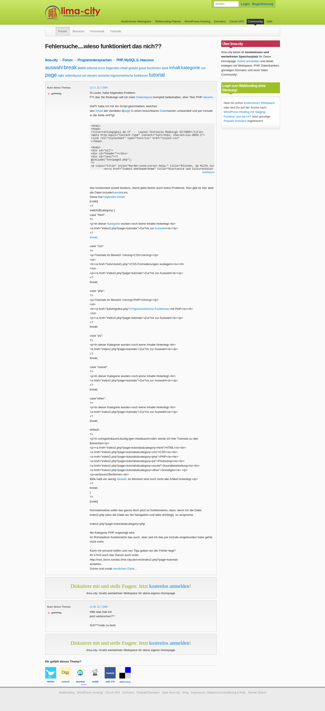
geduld (133, 68)
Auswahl (160, 228)
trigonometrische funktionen (129, 75)
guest (142, 68)
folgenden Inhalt (113, 197)
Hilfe (269, 21)
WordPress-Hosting (197, 21)
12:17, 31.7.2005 (99, 87)
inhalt (174, 67)
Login (245, 4)
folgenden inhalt (117, 68)
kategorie (190, 67)
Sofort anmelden (248, 61)
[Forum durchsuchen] (226, 4)
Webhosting (67, 692)
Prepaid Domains (235, 121)
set (84, 75)
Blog (185, 692)
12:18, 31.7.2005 (99, 606)
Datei (163, 110)
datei (82, 68)
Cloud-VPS (236, 21)
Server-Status (257, 692)
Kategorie (113, 223)
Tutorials (115, 31)
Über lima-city (171, 692)
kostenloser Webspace (136, 21)
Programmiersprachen (94, 60)
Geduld (121, 479)
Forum (62, 31)
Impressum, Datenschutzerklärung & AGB (218, 692)
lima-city (51, 60)
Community (255, 21)
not (203, 68)
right (61, 75)
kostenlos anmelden (169, 586)
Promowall (97, 31)
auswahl (54, 67)
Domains (220, 21)
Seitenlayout (144, 97)
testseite (104, 75)
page (51, 75)
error (101, 68)
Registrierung (262, 4)
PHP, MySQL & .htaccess (135, 60)
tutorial (157, 75)
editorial (91, 68)
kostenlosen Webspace (259, 103)
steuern (92, 75)
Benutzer (78, 31)
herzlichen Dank (123, 568)
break (70, 67)
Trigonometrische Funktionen (150, 308)
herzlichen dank (157, 68)
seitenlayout (73, 75)
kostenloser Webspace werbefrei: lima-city (89, 12)
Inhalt (99, 110)
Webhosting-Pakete (168, 21)
